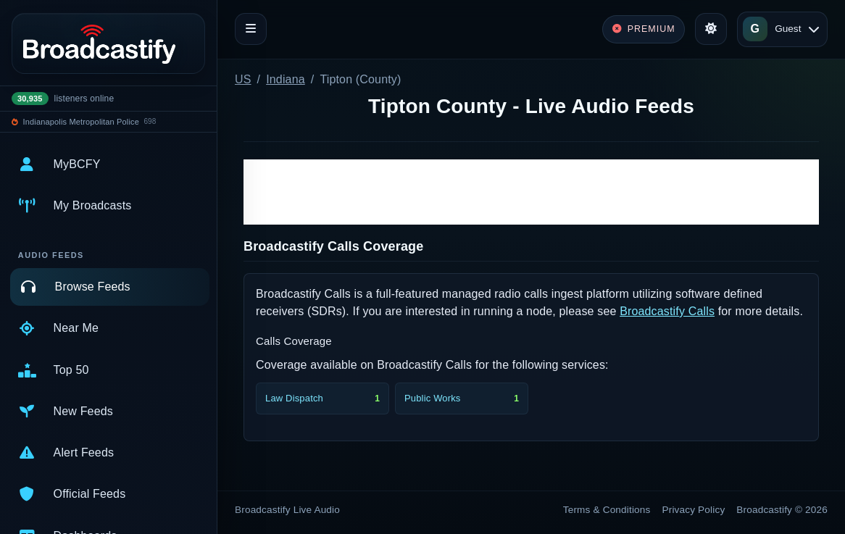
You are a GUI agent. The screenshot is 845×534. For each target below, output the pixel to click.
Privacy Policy (693, 509)
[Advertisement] (531, 192)
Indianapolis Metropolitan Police (81, 121)
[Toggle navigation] (251, 29)
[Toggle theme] (711, 29)
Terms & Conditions (607, 509)
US (243, 79)
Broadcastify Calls (667, 311)
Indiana (285, 79)
